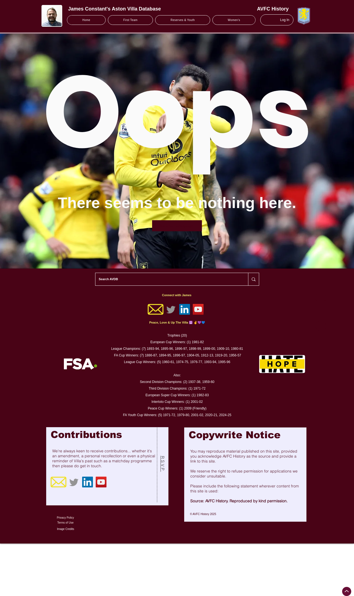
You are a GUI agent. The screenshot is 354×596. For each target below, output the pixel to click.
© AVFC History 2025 (203, 514)
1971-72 (199, 388)
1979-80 (183, 415)
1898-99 (195, 349)
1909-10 (223, 349)
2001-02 (197, 402)
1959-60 (208, 382)
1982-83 (203, 395)
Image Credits (65, 529)
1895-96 (167, 349)
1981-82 (198, 342)
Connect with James (176, 295)
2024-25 (225, 415)
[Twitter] (171, 309)
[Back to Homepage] (177, 225)
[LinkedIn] (184, 309)
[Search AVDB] (167, 279)
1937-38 (194, 382)
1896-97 (181, 349)
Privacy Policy (65, 517)
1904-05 (193, 355)
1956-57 (235, 355)
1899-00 (209, 349)
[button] (130, 20)
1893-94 (153, 349)
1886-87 (151, 355)
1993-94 (210, 362)
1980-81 (237, 349)
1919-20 (221, 355)
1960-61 (168, 362)
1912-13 (207, 355)
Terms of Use (65, 522)
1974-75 (182, 362)
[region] (107, 466)
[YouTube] (198, 309)
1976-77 (196, 362)
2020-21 (211, 415)
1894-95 (165, 355)
